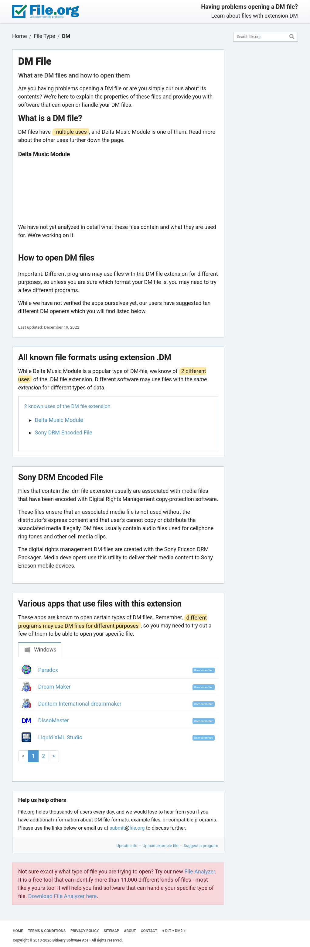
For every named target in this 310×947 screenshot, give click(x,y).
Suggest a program (201, 845)
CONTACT (149, 931)
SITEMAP (111, 931)
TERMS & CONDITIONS (47, 931)
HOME (18, 931)
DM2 (178, 931)
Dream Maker (54, 686)
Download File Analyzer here (62, 896)
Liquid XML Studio (60, 737)
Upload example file (161, 845)
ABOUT (130, 931)
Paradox (48, 670)
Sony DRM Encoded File (63, 432)
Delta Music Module (59, 420)
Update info (126, 845)
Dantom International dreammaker (79, 703)
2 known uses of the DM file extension (67, 406)
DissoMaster (53, 720)
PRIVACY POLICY (84, 931)
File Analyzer (200, 871)
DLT (168, 931)
